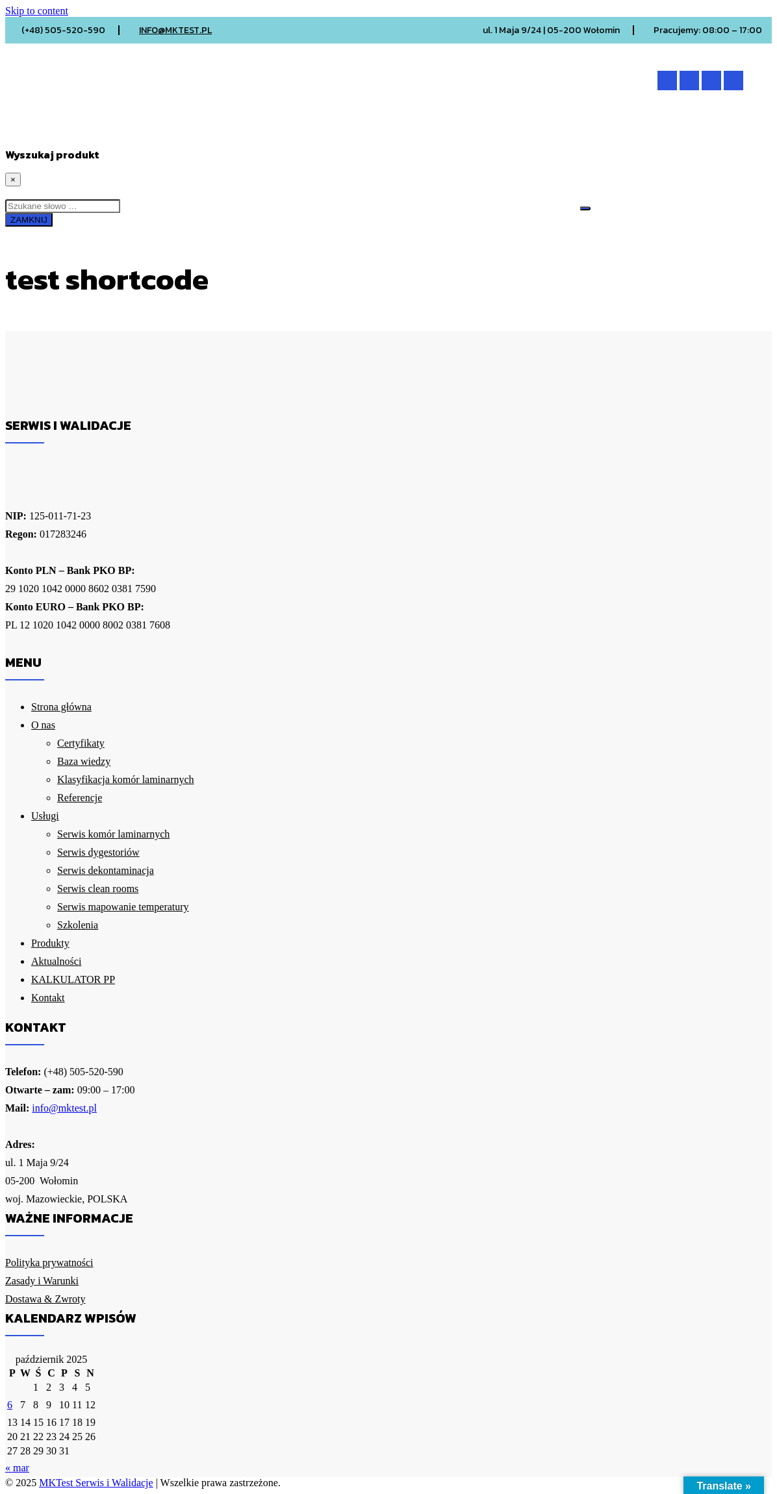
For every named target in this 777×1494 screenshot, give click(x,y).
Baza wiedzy (83, 761)
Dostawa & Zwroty (45, 1298)
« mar (17, 1467)
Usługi (201, 132)
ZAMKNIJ (28, 220)
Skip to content (36, 10)
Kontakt (536, 132)
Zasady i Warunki (42, 1280)
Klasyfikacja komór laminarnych (125, 779)
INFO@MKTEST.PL (175, 30)
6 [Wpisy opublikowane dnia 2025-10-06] (9, 1404)
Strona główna (56, 132)
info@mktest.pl (64, 1108)
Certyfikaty (81, 743)
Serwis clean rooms (97, 888)
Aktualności (362, 132)
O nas (136, 132)
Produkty (276, 132)
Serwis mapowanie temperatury (123, 906)
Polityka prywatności (49, 1262)
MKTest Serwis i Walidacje (96, 1482)
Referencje (79, 797)
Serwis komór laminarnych (113, 834)
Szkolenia (77, 924)
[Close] (13, 179)
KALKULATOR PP (455, 132)
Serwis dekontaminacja (105, 870)
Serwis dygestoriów (98, 852)
